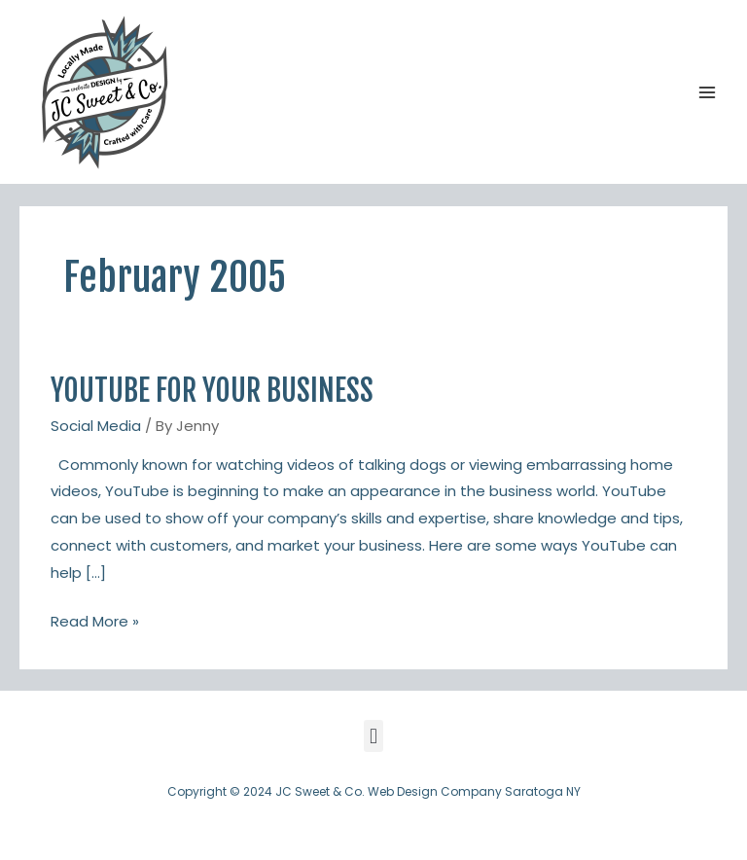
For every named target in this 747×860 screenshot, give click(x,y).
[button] (373, 736)
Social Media (96, 425)
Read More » (95, 619)
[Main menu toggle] (708, 92)
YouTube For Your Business (212, 391)
